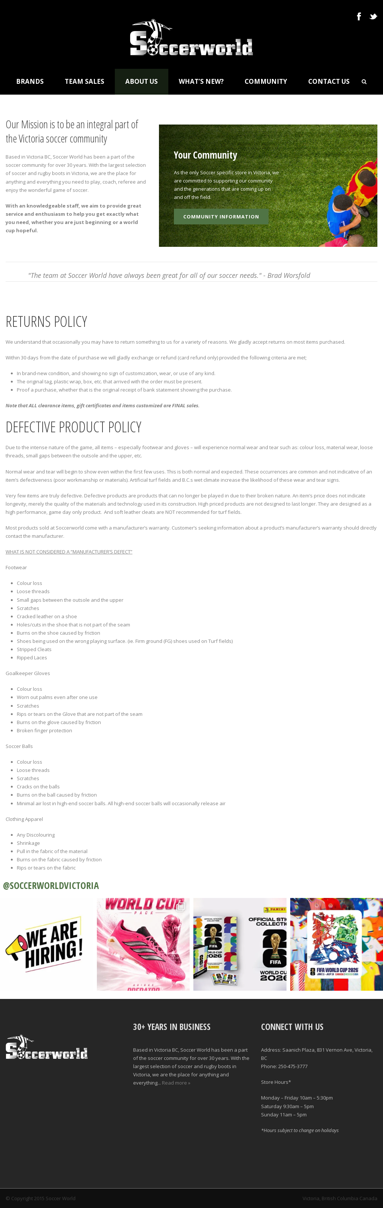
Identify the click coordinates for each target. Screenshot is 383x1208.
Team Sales (84, 81)
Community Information (221, 216)
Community (266, 81)
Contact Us (329, 81)
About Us (141, 81)
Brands (30, 81)
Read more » (176, 1082)
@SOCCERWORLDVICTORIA (51, 885)
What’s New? (201, 81)
